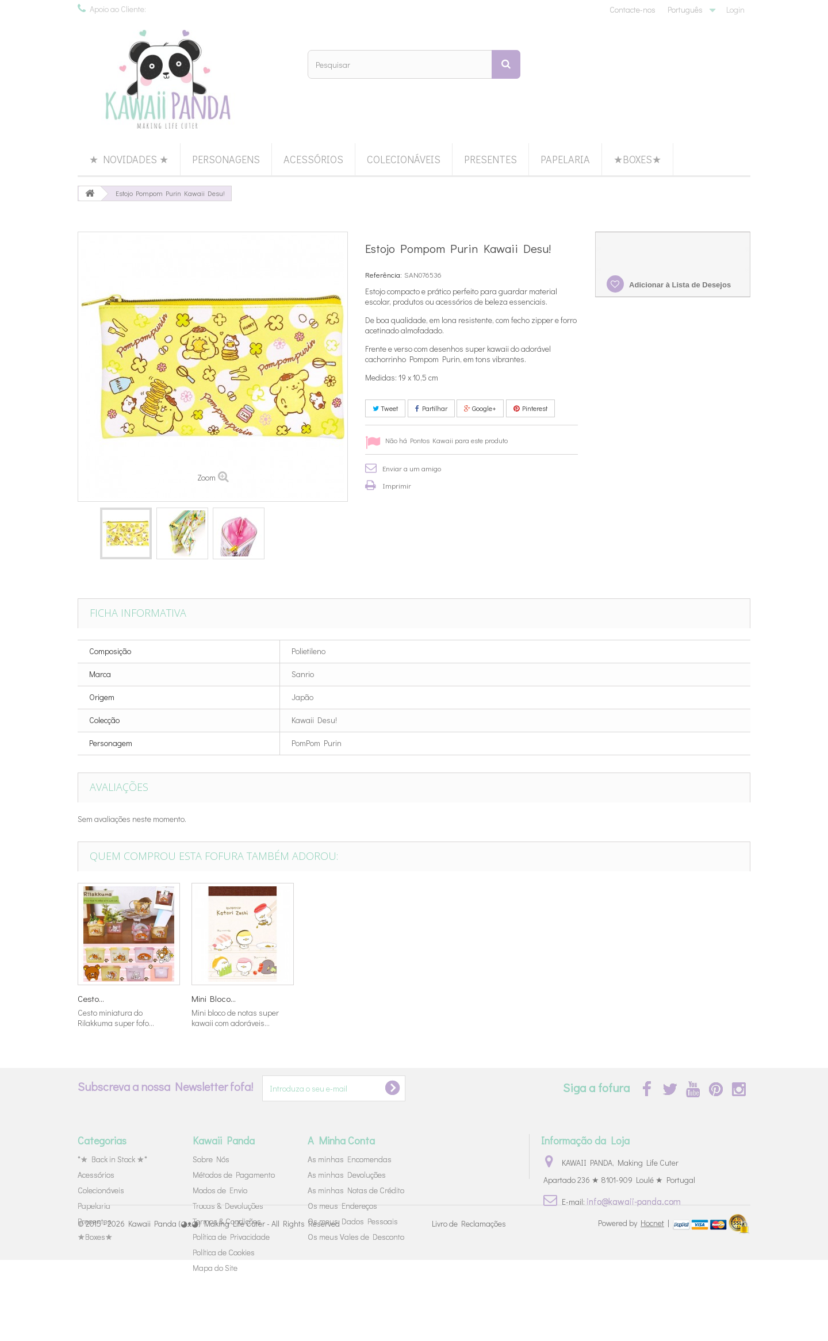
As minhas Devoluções (347, 1174)
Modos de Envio (220, 1190)
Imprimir (396, 485)
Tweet (385, 408)
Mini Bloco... (669, 998)
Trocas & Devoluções (228, 1205)
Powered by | (634, 1303)
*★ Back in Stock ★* (112, 1159)
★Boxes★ (637, 159)
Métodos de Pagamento (234, 1174)
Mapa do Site (215, 1267)
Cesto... (546, 998)
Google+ (480, 408)
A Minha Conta (341, 1140)
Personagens (226, 159)
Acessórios (313, 159)
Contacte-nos (633, 9)
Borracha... (325, 998)
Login (735, 9)
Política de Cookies (224, 1252)
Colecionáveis (403, 159)
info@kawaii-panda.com (633, 1201)
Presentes (490, 159)
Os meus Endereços (342, 1205)
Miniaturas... (213, 998)
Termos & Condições (227, 1221)
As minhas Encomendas (350, 1159)
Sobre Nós (211, 1159)
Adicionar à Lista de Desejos (679, 285)
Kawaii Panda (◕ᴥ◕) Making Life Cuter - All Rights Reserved (234, 1305)
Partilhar (431, 408)
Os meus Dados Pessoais (353, 1221)
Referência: (383, 274)
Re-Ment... (95, 998)
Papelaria (565, 159)
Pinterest (530, 408)
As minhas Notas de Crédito (356, 1190)
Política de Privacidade (231, 1236)
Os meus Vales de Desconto (356, 1236)
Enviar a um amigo (411, 468)
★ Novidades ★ (128, 159)
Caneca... (436, 998)
